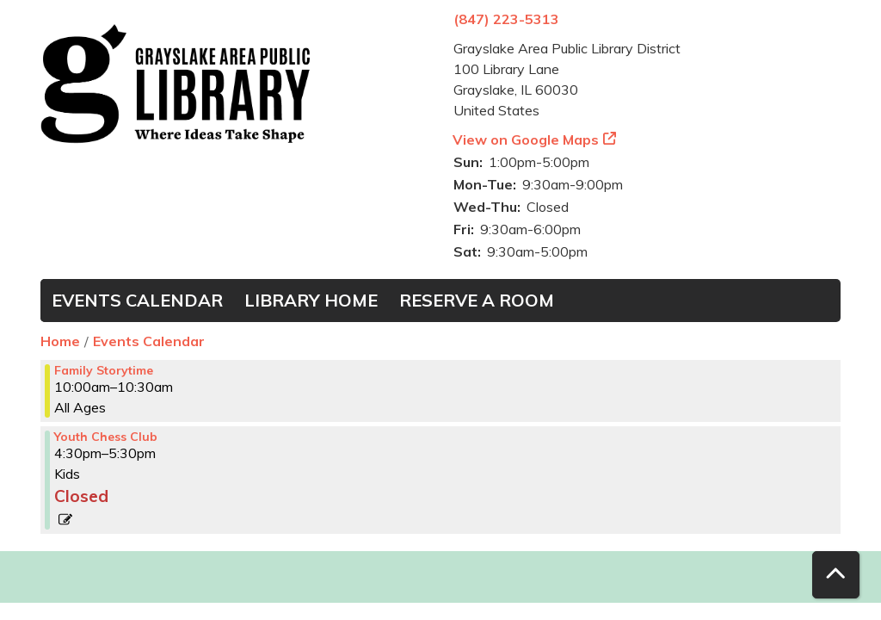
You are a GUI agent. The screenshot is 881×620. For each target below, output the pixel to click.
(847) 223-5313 (506, 19)
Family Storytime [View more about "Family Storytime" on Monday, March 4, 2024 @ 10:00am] (103, 370)
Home (60, 341)
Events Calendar (137, 300)
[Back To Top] (835, 574)
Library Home (311, 300)
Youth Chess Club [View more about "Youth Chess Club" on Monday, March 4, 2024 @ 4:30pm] (105, 437)
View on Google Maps (526, 139)
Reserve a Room (476, 300)
